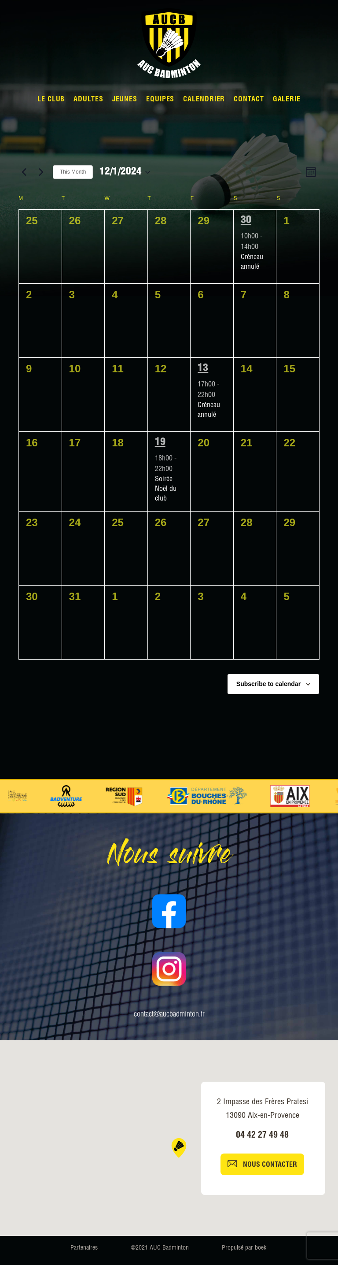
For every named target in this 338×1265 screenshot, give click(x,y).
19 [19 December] (160, 443)
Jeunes (124, 100)
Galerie (287, 100)
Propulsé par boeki (245, 1248)
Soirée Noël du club (165, 489)
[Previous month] (23, 172)
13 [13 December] (203, 369)
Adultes (88, 100)
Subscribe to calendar (268, 683)
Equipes (160, 100)
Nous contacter (262, 1164)
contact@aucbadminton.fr (169, 1015)
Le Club (51, 100)
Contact (249, 100)
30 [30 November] (246, 220)
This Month (73, 172)
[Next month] (41, 172)
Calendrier (204, 100)
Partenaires (84, 1248)
